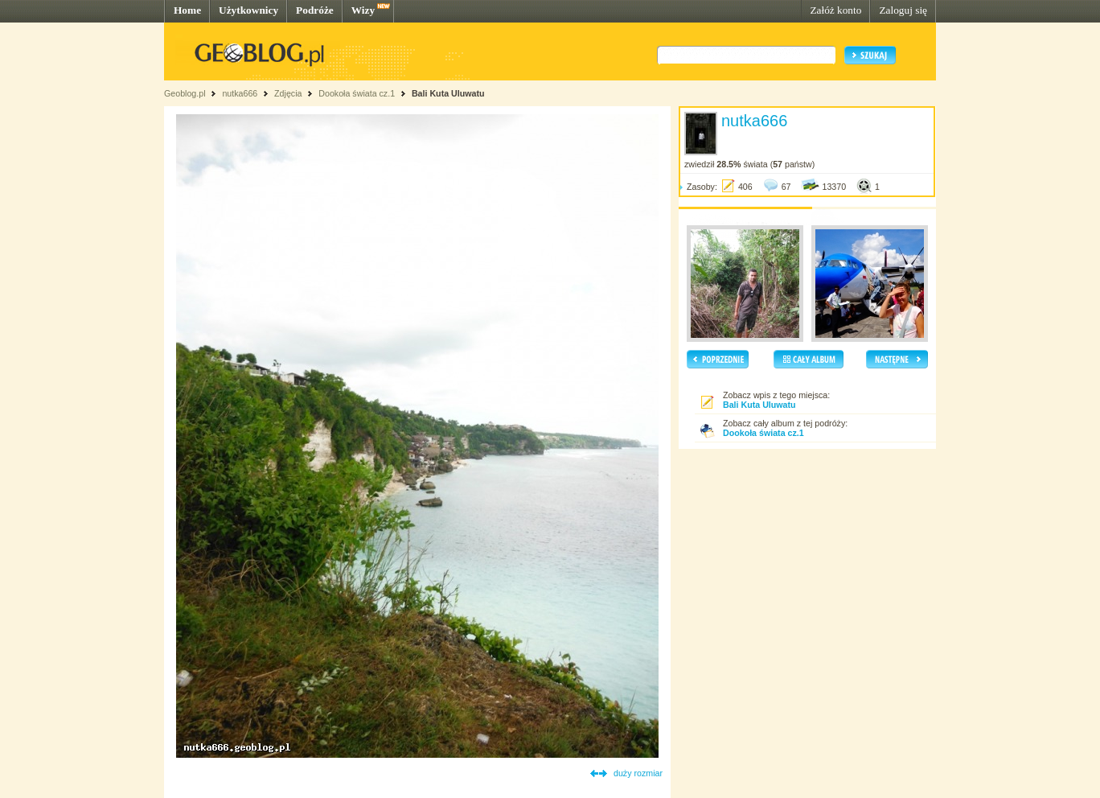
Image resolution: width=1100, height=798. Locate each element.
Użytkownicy (248, 10)
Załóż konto (835, 10)
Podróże (315, 10)
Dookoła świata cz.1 (357, 93)
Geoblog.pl (185, 93)
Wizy (363, 10)
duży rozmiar (638, 773)
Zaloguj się (903, 10)
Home (187, 10)
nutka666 (239, 93)
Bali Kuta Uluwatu (448, 93)
